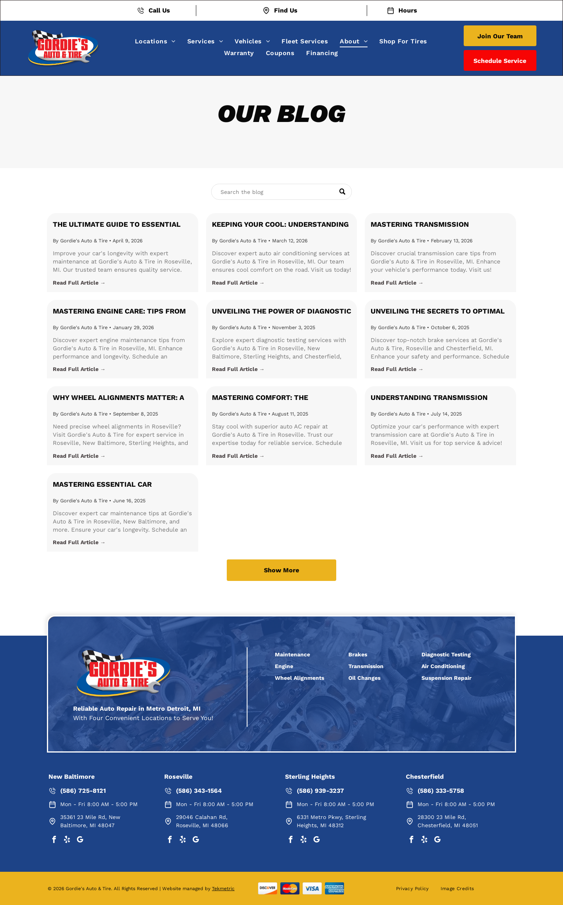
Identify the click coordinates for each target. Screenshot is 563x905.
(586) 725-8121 (83, 790)
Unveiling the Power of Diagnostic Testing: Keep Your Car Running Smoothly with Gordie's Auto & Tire (281, 311)
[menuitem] (155, 41)
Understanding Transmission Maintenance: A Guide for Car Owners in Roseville (429, 398)
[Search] (281, 192)
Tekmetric (223, 888)
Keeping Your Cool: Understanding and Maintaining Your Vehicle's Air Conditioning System (280, 224)
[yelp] (66, 840)
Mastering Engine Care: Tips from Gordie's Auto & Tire (119, 311)
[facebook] (53, 840)
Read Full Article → (79, 283)
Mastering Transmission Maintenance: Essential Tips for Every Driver (435, 224)
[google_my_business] (79, 840)
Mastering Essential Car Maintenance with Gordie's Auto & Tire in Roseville (120, 484)
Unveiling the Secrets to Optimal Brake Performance (438, 311)
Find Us (286, 10)
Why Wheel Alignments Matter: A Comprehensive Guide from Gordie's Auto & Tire (118, 398)
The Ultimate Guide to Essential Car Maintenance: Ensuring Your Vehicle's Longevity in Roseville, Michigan (118, 224)
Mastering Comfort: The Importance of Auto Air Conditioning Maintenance (264, 398)
